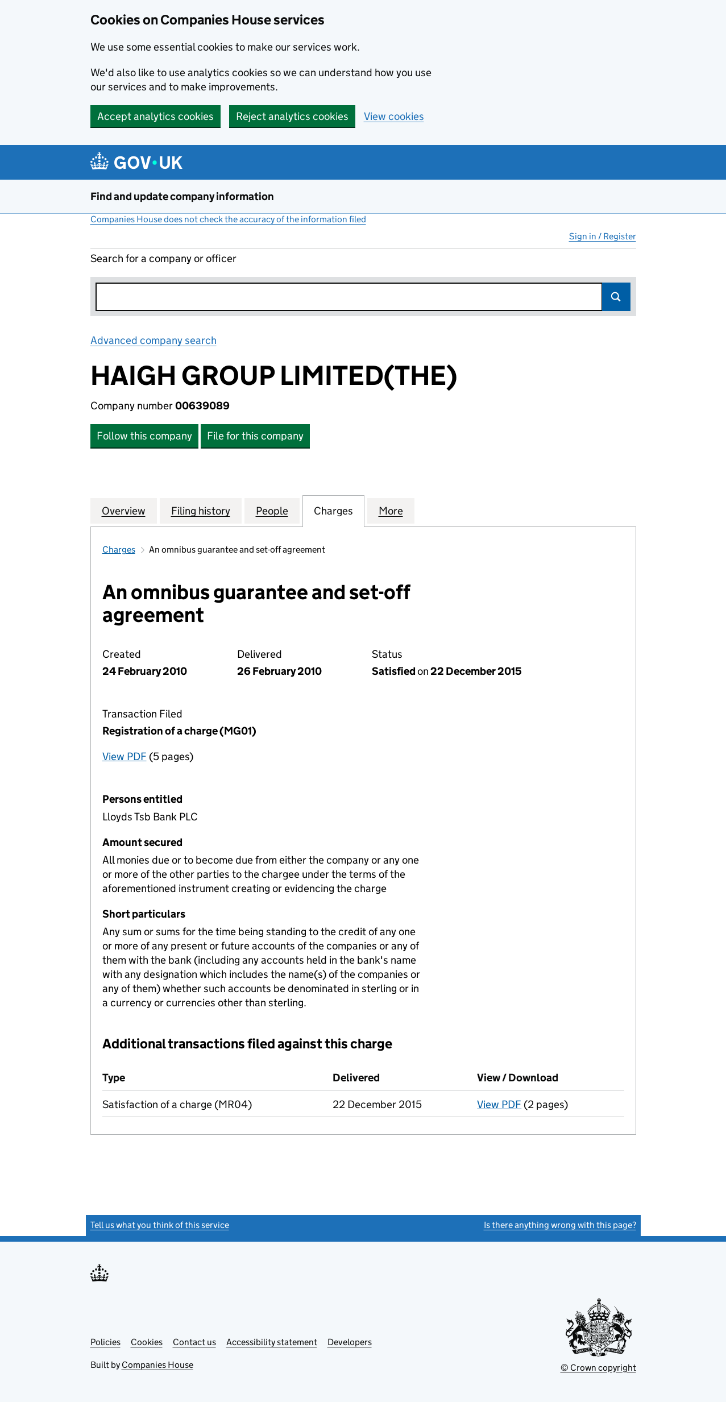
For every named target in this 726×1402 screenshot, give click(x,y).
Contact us (194, 1342)
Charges (118, 549)
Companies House (157, 1364)
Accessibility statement (271, 1342)
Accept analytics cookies (155, 116)
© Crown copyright (598, 1367)
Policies (105, 1342)
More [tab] (391, 510)
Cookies (147, 1342)
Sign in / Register (602, 236)
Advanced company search (153, 340)
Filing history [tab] (200, 510)
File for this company (255, 435)
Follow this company (144, 435)
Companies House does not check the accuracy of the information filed (228, 219)
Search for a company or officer (163, 258)
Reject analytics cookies (292, 116)
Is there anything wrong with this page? (560, 1225)
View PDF (124, 756)
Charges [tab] (333, 510)
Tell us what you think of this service (159, 1225)
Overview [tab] (124, 510)
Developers (349, 1342)
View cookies (394, 116)
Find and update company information (182, 196)
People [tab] (272, 510)
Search (616, 297)
